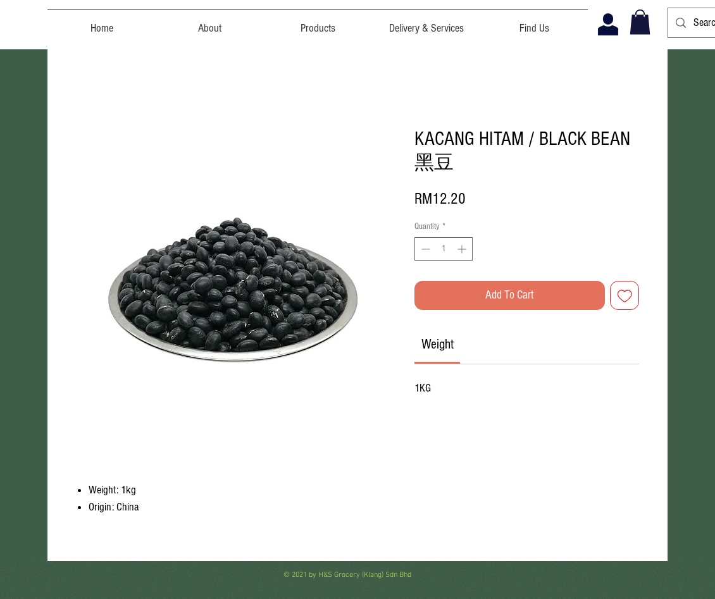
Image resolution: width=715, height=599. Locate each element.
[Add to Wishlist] (625, 296)
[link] (437, 344)
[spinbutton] (443, 249)
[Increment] (463, 249)
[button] (640, 21)
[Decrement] (424, 249)
